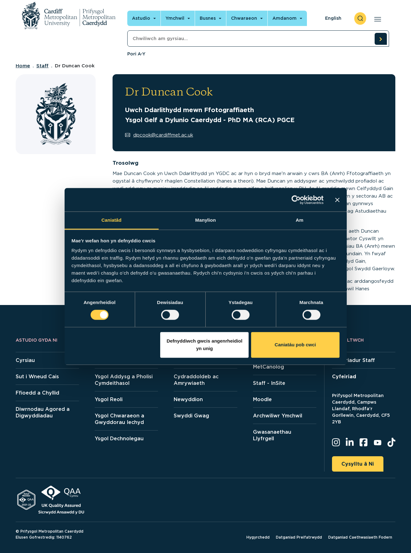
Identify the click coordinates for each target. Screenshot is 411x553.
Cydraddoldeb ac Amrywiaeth (196, 380)
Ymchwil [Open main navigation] (175, 18)
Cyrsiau (25, 360)
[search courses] (381, 39)
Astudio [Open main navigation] (141, 18)
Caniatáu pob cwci (295, 344)
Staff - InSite (269, 383)
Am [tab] (299, 220)
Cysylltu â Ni (357, 464)
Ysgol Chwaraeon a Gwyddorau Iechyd (119, 419)
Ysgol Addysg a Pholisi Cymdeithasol (124, 380)
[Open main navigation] (376, 18)
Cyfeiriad (344, 377)
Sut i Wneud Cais (37, 377)
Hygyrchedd (258, 537)
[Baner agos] (337, 200)
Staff (42, 66)
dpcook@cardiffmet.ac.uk (159, 135)
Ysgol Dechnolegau (119, 439)
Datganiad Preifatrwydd (299, 537)
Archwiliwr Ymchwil (277, 416)
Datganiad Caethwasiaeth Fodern (360, 537)
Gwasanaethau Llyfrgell (272, 435)
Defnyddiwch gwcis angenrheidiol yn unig (204, 344)
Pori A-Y (136, 53)
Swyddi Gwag (191, 416)
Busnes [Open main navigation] (208, 18)
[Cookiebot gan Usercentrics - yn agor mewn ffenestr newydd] (296, 199)
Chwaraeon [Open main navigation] (244, 18)
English (333, 18)
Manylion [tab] (205, 220)
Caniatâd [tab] (111, 220)
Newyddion (188, 399)
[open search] (360, 18)
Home (23, 66)
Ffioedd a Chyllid (37, 393)
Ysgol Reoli (109, 399)
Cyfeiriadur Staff (353, 360)
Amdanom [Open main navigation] (284, 18)
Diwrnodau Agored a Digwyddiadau (43, 412)
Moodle (262, 399)
